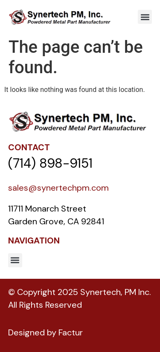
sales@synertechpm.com (58, 187)
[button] (145, 17)
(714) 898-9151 (50, 163)
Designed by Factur (45, 332)
